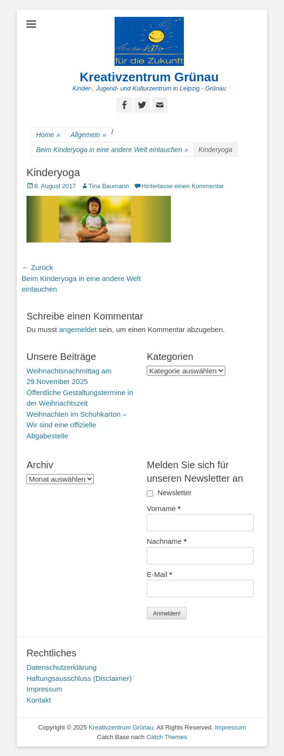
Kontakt (38, 700)
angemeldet (78, 329)
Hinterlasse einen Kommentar (183, 186)
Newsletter (169, 492)
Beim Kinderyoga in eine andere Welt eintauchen (112, 150)
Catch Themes (166, 737)
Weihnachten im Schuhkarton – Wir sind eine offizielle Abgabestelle (76, 425)
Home (48, 135)
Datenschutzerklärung (61, 667)
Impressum (44, 689)
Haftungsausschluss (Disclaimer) (78, 678)
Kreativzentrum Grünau (149, 77)
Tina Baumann (109, 186)
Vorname (164, 508)
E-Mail (159, 574)
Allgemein (88, 135)
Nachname (167, 541)
